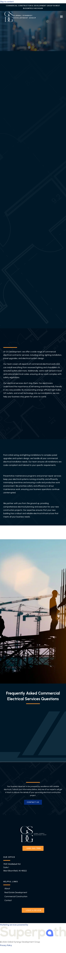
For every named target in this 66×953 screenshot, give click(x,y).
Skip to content (7, 1)
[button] (61, 17)
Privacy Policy (6, 945)
